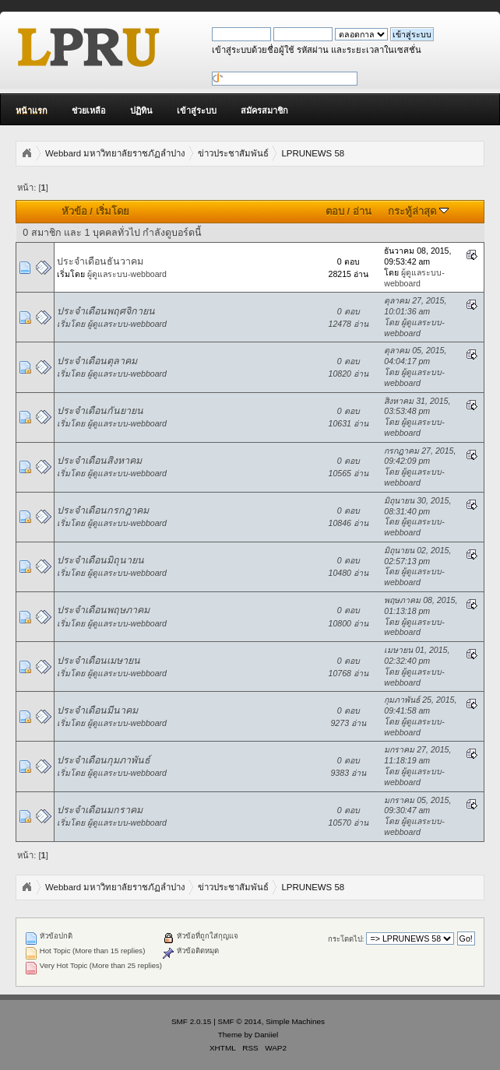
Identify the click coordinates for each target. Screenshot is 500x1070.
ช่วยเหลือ (89, 110)
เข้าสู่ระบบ (197, 110)
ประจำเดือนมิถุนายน (100, 560)
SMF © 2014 (240, 1021)
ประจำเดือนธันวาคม (100, 261)
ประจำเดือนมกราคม (100, 810)
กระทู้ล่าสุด (418, 211)
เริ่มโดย (112, 211)
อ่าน (362, 211)
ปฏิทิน (141, 110)
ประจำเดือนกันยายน (100, 410)
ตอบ (335, 211)
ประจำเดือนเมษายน (98, 660)
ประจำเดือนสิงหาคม (99, 460)
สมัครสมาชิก (264, 110)
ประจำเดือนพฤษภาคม (103, 610)
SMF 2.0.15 (191, 1021)
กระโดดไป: (346, 939)
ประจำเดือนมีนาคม (97, 710)
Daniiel (266, 1034)
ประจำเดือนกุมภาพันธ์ (103, 760)
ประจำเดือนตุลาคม (97, 361)
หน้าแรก (32, 110)
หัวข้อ (74, 211)
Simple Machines (295, 1021)
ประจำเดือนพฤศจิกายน (106, 311)
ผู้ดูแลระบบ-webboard (127, 274)
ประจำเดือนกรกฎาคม (103, 510)
